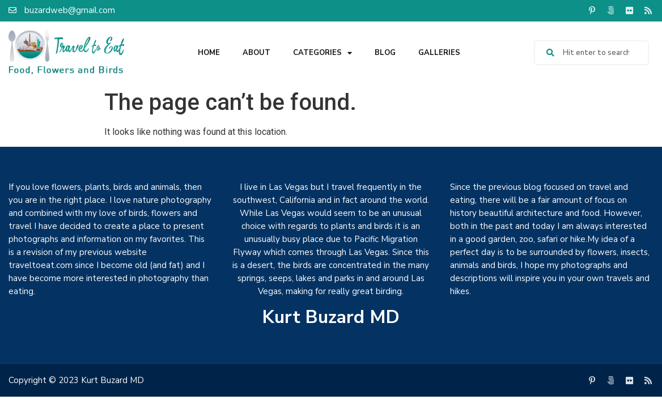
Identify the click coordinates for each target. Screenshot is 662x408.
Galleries (439, 53)
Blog (385, 53)
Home (209, 53)
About (256, 53)
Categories (322, 53)
